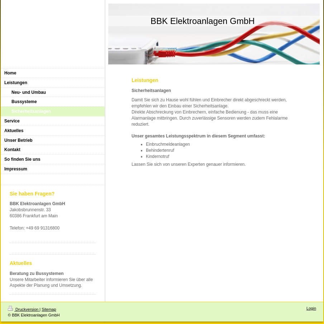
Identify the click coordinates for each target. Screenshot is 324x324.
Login (311, 308)
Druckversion (23, 309)
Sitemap (49, 309)
